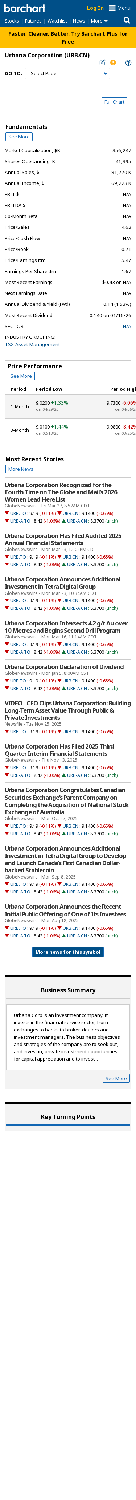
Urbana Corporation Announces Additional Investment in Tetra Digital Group (62, 583)
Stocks (12, 20)
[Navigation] (67, 74)
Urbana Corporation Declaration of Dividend (64, 666)
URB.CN (70, 513)
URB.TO (18, 513)
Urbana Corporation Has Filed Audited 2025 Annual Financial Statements (63, 539)
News (79, 20)
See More (19, 136)
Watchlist (57, 20)
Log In (95, 7)
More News (20, 469)
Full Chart (114, 101)
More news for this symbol (68, 952)
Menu (124, 7)
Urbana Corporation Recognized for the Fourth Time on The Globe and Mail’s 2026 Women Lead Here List (61, 492)
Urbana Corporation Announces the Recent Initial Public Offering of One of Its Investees (65, 910)
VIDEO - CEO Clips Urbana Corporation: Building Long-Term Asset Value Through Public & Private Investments (68, 710)
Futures (33, 20)
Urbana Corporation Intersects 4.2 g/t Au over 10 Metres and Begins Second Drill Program (66, 627)
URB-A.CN (77, 521)
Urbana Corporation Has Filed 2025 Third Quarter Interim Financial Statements (59, 750)
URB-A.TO (20, 521)
